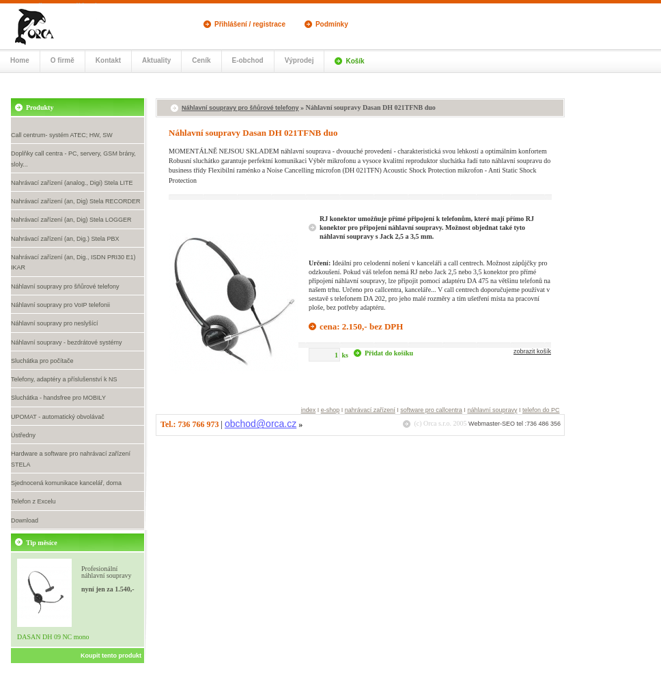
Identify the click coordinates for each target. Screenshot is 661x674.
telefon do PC (541, 410)
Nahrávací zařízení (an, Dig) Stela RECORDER (76, 201)
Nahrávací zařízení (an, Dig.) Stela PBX (65, 238)
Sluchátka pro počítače (42, 360)
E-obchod (248, 60)
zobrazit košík (532, 351)
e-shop (330, 410)
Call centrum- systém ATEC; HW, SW (62, 135)
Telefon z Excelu (33, 501)
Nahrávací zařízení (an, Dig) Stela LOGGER (71, 219)
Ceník (201, 60)
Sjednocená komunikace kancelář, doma (66, 483)
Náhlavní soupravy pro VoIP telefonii (60, 305)
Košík (355, 61)
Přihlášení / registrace (249, 24)
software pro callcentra (431, 410)
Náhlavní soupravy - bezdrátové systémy (66, 342)
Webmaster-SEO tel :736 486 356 (514, 423)
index (308, 410)
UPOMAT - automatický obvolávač (57, 416)
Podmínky (331, 24)
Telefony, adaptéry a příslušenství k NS (64, 379)
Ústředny (23, 435)
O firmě (62, 60)
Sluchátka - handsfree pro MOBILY (58, 397)
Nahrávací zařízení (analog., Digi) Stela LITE (72, 182)
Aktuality (156, 60)
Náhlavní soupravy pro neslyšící (54, 323)
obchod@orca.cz (260, 423)
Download (24, 520)
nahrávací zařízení (370, 410)
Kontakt (108, 60)
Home (19, 60)
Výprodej (299, 60)
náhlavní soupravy (492, 410)
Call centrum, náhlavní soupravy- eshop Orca (48, 25)
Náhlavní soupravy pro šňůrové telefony (65, 286)
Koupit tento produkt (111, 655)
